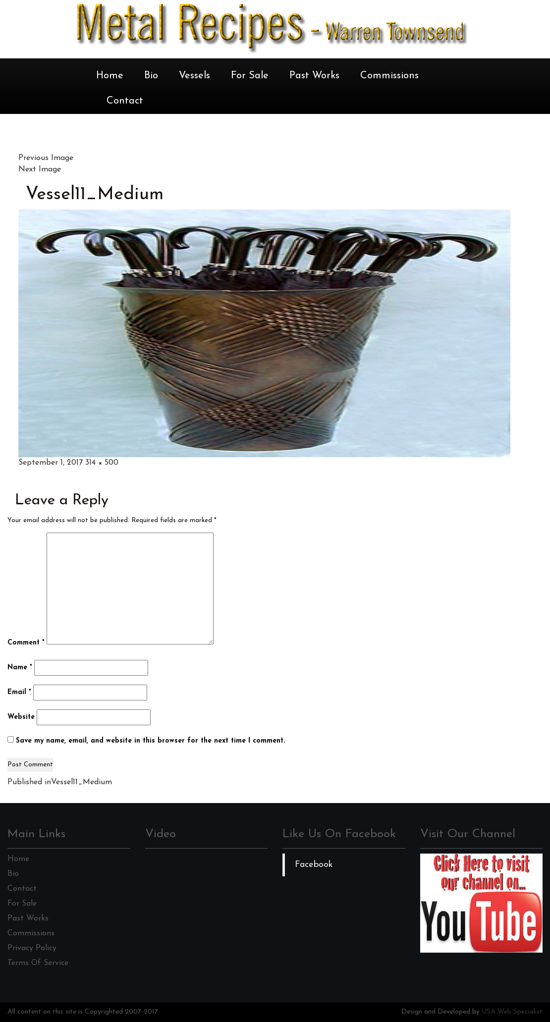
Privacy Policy (31, 948)
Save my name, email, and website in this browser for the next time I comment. (150, 741)
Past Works (314, 76)
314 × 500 (101, 463)
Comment (26, 642)
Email (19, 692)
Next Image (39, 169)
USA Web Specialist (512, 1012)
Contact (125, 101)
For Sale (250, 76)
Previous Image (45, 158)
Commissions (389, 76)
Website (21, 717)
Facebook (314, 864)
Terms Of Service (37, 963)
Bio (151, 76)
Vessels (194, 76)
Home (109, 76)
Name (19, 667)
